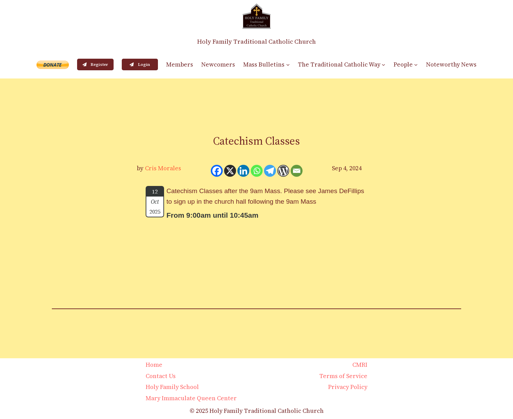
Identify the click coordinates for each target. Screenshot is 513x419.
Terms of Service (343, 376)
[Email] (297, 171)
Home (154, 365)
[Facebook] (217, 171)
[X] (230, 171)
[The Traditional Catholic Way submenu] (383, 64)
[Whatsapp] (257, 171)
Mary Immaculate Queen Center (191, 398)
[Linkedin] (243, 171)
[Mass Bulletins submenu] (288, 64)
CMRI (359, 365)
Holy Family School (172, 387)
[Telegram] (270, 171)
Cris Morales (163, 168)
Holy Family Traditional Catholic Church (256, 41)
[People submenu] (415, 64)
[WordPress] (283, 171)
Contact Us (161, 376)
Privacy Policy (347, 387)
